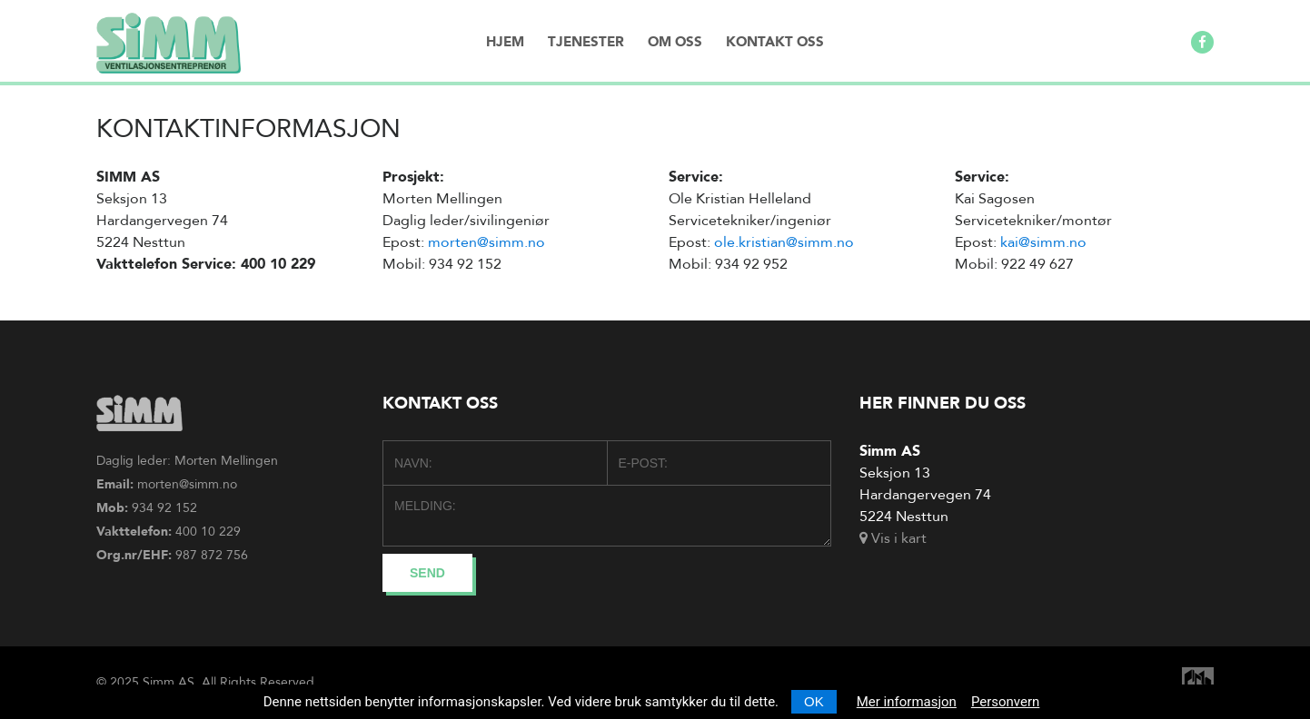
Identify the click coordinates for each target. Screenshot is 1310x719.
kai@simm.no (1043, 242)
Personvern (1005, 702)
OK (814, 701)
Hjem (505, 42)
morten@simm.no (486, 242)
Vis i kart (893, 538)
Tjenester (586, 42)
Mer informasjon (907, 702)
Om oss (675, 42)
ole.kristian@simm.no (784, 242)
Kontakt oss (775, 42)
